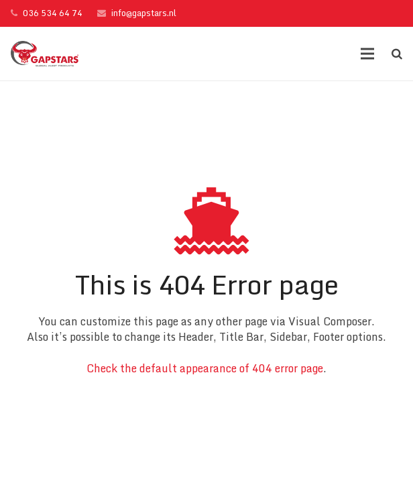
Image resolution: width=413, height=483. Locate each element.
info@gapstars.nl (143, 12)
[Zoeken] (397, 54)
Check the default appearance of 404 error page (204, 368)
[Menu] (368, 53)
